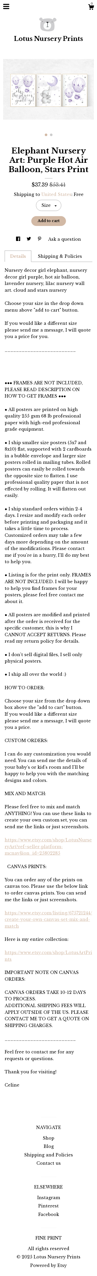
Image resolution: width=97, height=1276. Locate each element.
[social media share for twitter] (29, 239)
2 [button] (51, 135)
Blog (48, 1146)
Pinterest (48, 1205)
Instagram (48, 1197)
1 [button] (46, 135)
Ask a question (64, 239)
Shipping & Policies (60, 256)
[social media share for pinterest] (40, 239)
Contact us (48, 1163)
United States (56, 194)
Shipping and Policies (48, 1154)
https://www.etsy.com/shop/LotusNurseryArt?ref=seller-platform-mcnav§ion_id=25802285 (48, 846)
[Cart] (91, 8)
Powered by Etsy (48, 1265)
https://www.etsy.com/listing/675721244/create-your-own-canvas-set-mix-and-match (48, 919)
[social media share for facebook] (18, 239)
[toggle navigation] (6, 6)
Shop (48, 1138)
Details (18, 256)
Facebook (48, 1214)
